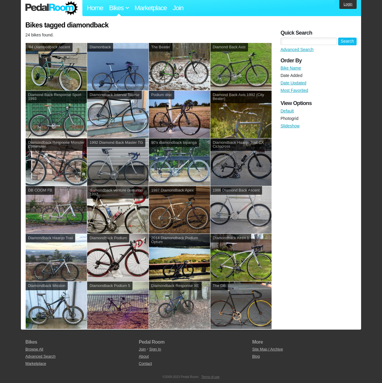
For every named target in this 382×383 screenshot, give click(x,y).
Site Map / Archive (267, 349)
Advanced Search (297, 49)
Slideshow (290, 125)
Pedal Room (51, 8)
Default (287, 111)
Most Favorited (294, 90)
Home (95, 8)
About (144, 356)
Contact (145, 363)
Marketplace (151, 8)
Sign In (155, 349)
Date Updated (293, 83)
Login (348, 4)
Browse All (34, 349)
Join (178, 8)
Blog (256, 356)
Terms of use (210, 377)
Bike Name (291, 68)
